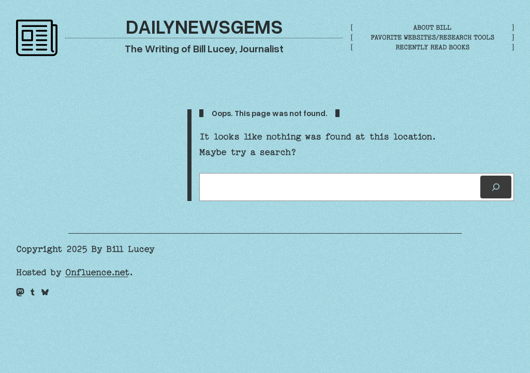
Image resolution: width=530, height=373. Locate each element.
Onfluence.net (96, 272)
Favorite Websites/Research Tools (432, 37)
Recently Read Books (432, 47)
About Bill (432, 27)
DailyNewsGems (204, 26)
